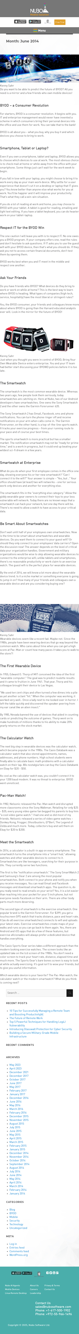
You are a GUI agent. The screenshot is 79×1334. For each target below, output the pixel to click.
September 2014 (19, 1164)
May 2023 (14, 1065)
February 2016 (17, 1112)
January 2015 (17, 1149)
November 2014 (18, 1157)
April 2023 (15, 1068)
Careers (34, 1289)
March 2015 (16, 1142)
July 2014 (14, 1171)
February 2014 (17, 1190)
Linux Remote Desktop (16, 1293)
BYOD (12, 1213)
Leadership (35, 1293)
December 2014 (18, 1153)
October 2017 (17, 1079)
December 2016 (18, 1098)
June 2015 (15, 1131)
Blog (12, 1209)
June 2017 (15, 1083)
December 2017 (18, 1076)
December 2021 (18, 1072)
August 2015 (16, 1123)
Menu (39, 30)
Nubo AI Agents (12, 1286)
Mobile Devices (12, 1289)
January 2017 (17, 1094)
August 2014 (16, 1168)
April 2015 (15, 1138)
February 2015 (17, 1146)
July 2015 (14, 1127)
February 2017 (17, 1090)
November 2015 (18, 1120)
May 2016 (14, 1105)
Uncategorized (18, 1228)
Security (14, 1220)
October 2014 (17, 1160)
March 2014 (16, 1186)
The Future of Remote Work (26, 1018)
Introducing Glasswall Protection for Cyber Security (40, 1029)
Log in (13, 1244)
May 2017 (14, 1087)
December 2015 (18, 1116)
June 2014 (15, 1175)
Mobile (13, 1217)
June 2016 (15, 1101)
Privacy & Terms (52, 1286)
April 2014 (15, 1182)
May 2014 (14, 1179)
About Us (34, 1286)
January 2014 (17, 1193)
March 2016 (16, 1109)
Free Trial (59, 22)
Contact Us (49, 1289)
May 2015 (14, 1134)
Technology (16, 1224)
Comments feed (19, 1251)
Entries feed (17, 1247)
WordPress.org (18, 1255)
